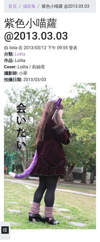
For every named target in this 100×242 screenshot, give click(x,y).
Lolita (20, 54)
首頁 (12, 6)
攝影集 (29, 6)
